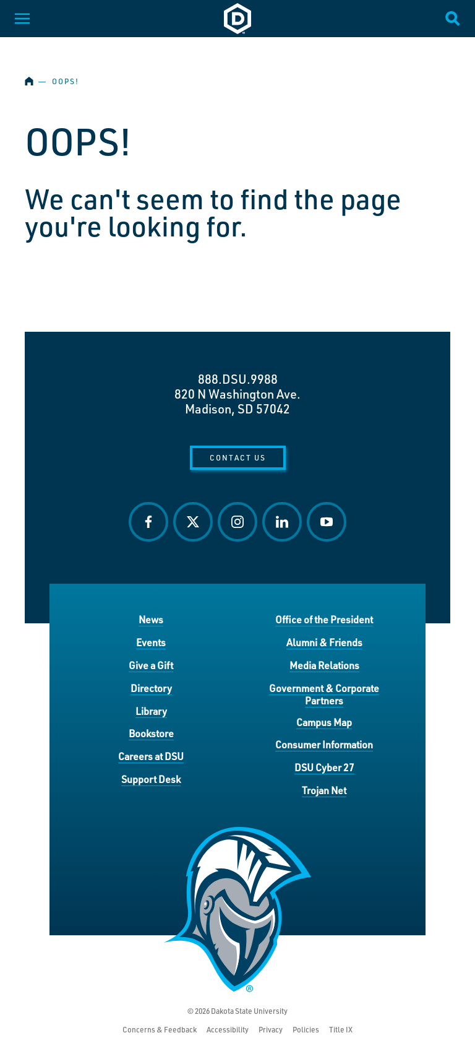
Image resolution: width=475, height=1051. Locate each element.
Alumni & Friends (324, 642)
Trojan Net (324, 790)
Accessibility (228, 1029)
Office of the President (324, 619)
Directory (151, 687)
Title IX (341, 1029)
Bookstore (151, 733)
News (151, 619)
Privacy (271, 1029)
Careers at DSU (151, 756)
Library (151, 710)
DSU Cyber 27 (324, 767)
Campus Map (324, 722)
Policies (306, 1029)
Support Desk (151, 778)
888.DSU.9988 (238, 379)
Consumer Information (324, 744)
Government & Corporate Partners (324, 694)
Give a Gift (151, 665)
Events (151, 642)
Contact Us (238, 457)
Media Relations (324, 665)
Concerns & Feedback (159, 1029)
